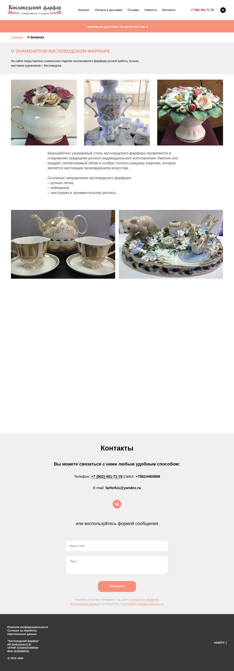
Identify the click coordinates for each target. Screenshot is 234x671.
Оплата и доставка (108, 10)
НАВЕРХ (220, 642)
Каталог (84, 10)
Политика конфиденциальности (27, 627)
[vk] (223, 10)
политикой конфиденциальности (143, 603)
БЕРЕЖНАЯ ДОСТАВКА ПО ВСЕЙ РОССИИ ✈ (117, 26)
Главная (17, 37)
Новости (151, 10)
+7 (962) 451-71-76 (107, 476)
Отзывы (133, 10)
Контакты (169, 10)
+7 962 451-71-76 (202, 10)
